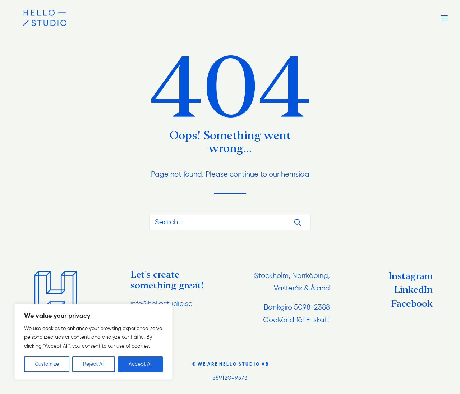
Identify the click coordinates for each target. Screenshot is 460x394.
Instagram (410, 276)
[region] (93, 342)
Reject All (94, 364)
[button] (297, 222)
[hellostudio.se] (34, 18)
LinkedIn (413, 290)
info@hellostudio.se (161, 303)
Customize (47, 364)
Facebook (412, 304)
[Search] (230, 222)
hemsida (295, 174)
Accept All (140, 364)
